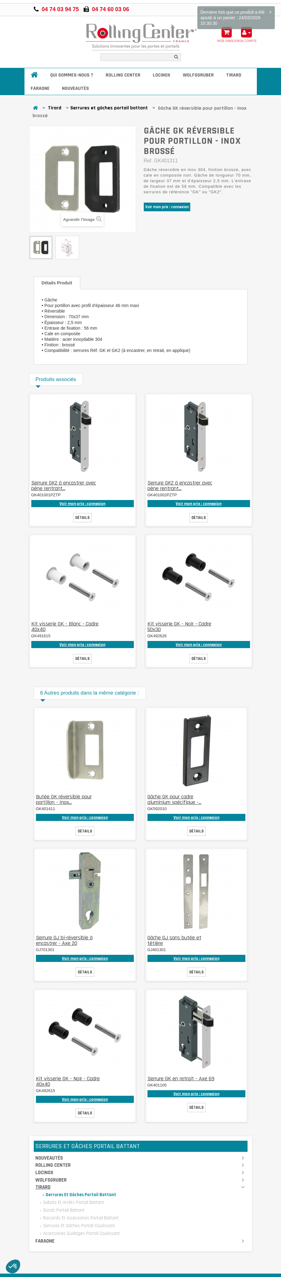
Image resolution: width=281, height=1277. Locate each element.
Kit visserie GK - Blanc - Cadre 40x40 (65, 626)
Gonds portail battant (63, 1210)
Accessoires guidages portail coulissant (81, 1233)
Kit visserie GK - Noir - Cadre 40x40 (68, 1081)
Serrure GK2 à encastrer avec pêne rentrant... (63, 485)
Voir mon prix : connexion (167, 206)
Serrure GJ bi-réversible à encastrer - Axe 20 (64, 940)
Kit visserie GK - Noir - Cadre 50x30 (179, 626)
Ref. (148, 160)
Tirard (233, 75)
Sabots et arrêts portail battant (73, 1202)
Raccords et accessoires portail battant (80, 1218)
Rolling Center (123, 75)
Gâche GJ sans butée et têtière (174, 940)
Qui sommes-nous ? (71, 75)
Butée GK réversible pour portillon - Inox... (64, 799)
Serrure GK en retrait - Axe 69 (180, 1078)
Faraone (40, 88)
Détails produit (57, 282)
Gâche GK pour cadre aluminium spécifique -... (174, 799)
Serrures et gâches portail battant (109, 108)
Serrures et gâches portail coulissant (78, 1226)
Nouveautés (75, 88)
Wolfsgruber (198, 75)
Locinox (161, 75)
